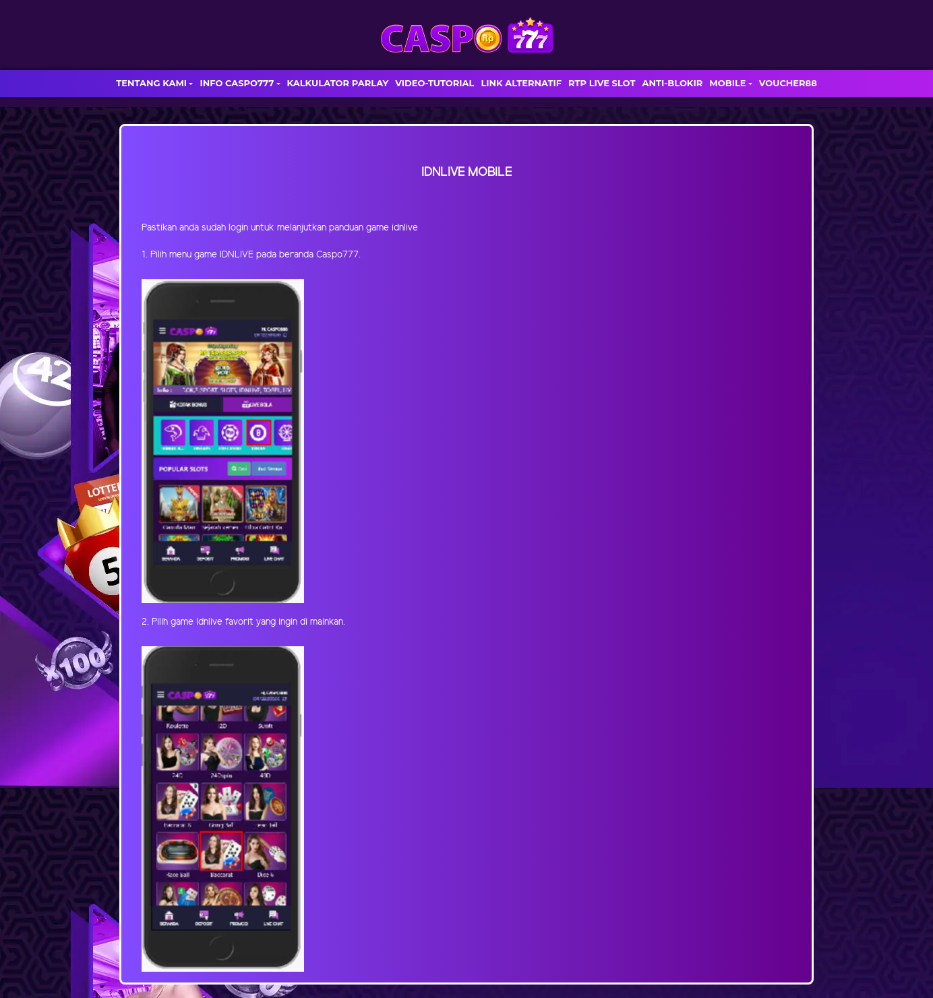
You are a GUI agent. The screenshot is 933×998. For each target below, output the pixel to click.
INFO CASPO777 (237, 82)
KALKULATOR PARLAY (338, 82)
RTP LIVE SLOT (601, 82)
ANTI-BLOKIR (672, 82)
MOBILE (727, 82)
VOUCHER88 (788, 82)
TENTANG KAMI (151, 82)
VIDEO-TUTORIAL (434, 82)
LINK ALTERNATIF (521, 82)
